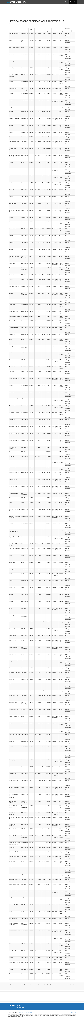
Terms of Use (29, 1012)
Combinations (73, 1)
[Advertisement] (42, 10)
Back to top (73, 1012)
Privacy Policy (22, 1012)
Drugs (66, 1)
